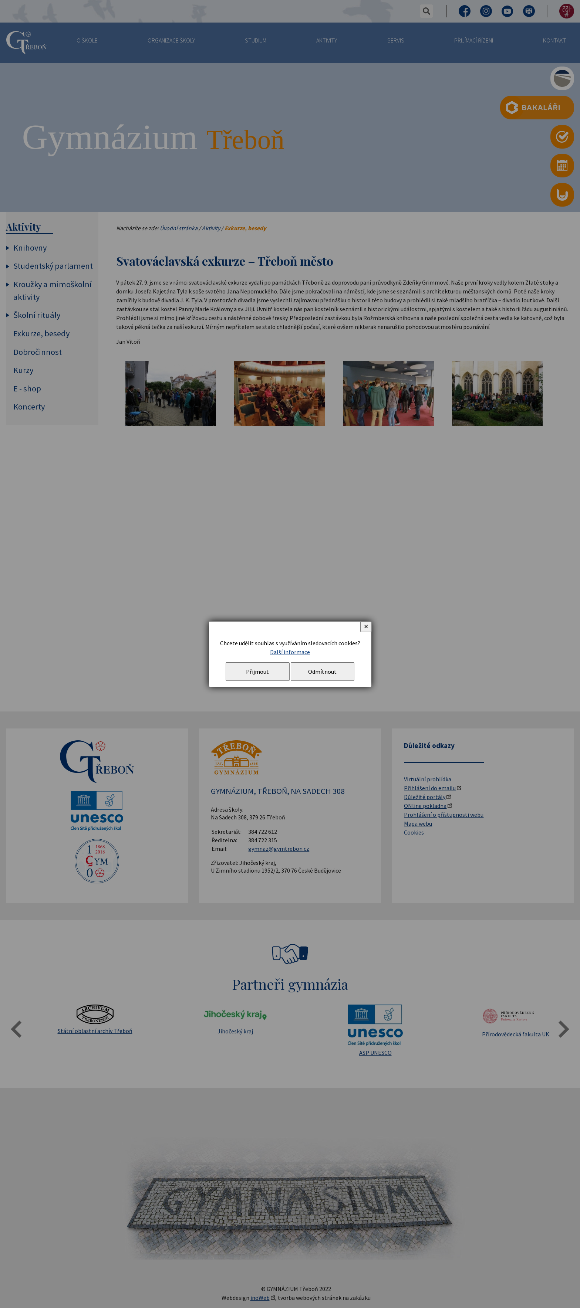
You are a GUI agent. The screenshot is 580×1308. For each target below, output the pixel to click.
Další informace (290, 652)
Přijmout (257, 671)
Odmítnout (322, 671)
